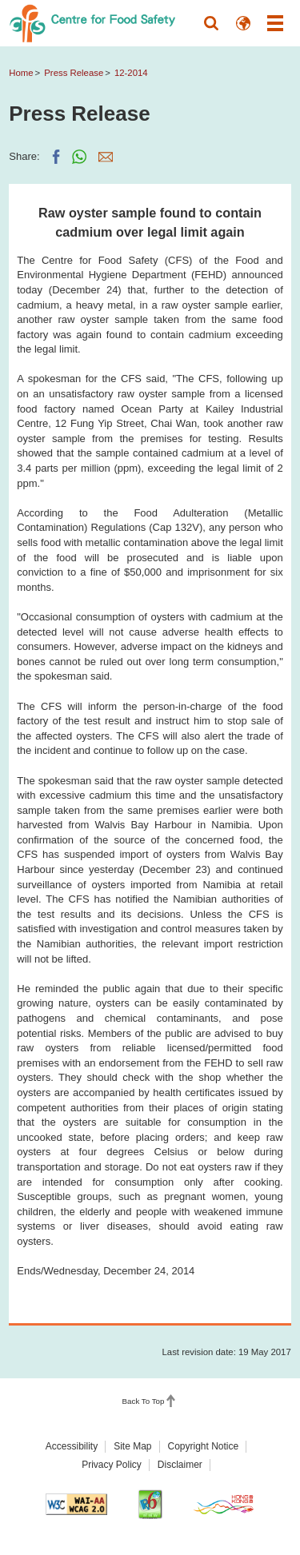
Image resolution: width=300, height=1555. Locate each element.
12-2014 (131, 73)
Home (21, 73)
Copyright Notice (203, 1446)
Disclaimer (180, 1464)
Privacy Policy (112, 1464)
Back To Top (143, 1401)
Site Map (132, 1446)
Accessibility (72, 1446)
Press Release (73, 73)
